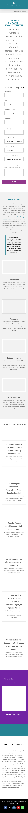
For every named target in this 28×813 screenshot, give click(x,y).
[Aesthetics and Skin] (14, 379)
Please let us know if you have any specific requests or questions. (13, 166)
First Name (7, 91)
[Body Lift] (14, 300)
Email (6, 100)
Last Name (7, 129)
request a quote (7, 219)
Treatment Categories (10, 109)
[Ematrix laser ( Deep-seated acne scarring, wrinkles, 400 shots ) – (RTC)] (14, 261)
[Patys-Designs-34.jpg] (14, 340)
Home (15, 11)
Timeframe (7, 118)
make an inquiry (20, 217)
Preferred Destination (10, 146)
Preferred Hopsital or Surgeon (12, 155)
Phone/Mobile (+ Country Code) (12, 138)
